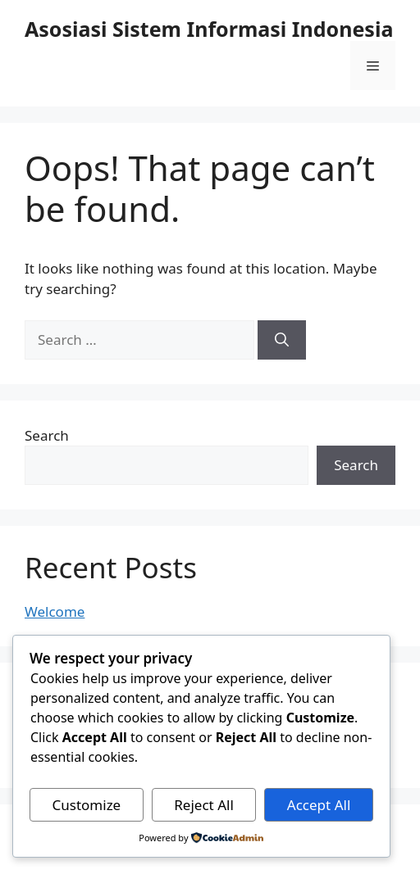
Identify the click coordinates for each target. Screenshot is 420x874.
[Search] (282, 340)
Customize (86, 804)
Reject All (204, 804)
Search (47, 435)
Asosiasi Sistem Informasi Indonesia (209, 29)
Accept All (318, 804)
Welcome (54, 611)
